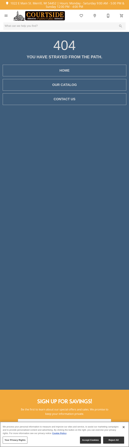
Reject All (114, 440)
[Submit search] (120, 26)
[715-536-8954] (108, 16)
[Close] (123, 427)
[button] (6, 16)
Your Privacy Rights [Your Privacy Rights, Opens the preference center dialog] (15, 440)
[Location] (95, 16)
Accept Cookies (90, 440)
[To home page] (39, 16)
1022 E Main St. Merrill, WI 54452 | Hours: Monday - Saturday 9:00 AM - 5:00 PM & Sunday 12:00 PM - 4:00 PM (64, 5)
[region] (64, 434)
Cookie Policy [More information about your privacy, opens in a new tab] (59, 433)
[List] (81, 16)
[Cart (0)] (122, 16)
